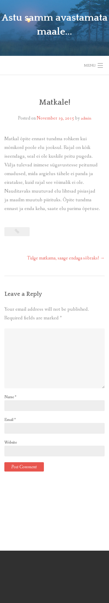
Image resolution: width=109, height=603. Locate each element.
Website (10, 442)
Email (10, 419)
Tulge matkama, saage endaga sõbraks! (66, 258)
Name (10, 397)
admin (86, 118)
